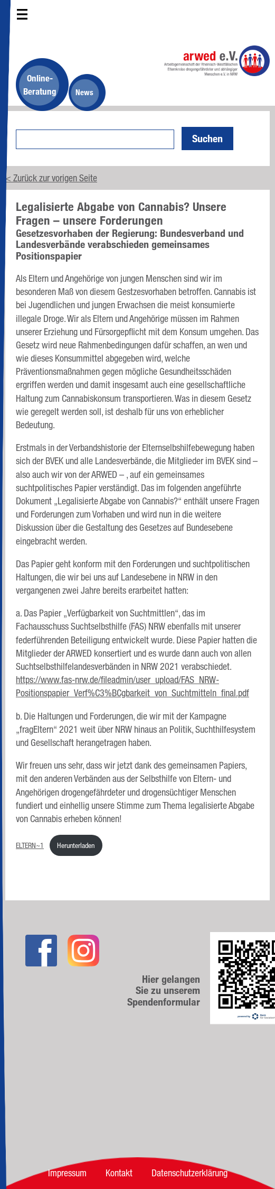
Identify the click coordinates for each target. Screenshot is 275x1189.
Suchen (207, 138)
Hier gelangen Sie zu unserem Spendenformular (163, 991)
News (84, 92)
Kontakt (119, 1172)
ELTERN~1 (30, 845)
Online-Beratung (39, 84)
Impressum (67, 1172)
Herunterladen (75, 845)
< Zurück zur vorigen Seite (51, 177)
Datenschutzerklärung (189, 1172)
